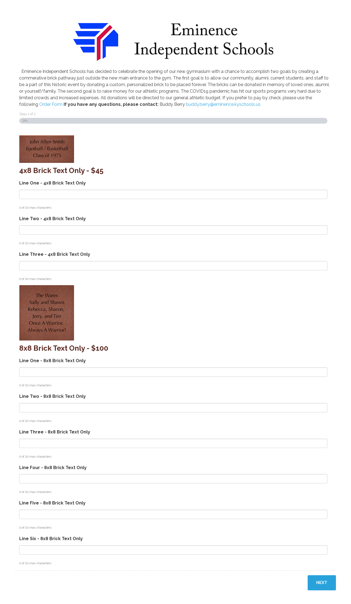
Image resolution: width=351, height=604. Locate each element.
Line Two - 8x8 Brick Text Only (52, 396)
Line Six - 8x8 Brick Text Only (51, 538)
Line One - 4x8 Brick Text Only (52, 183)
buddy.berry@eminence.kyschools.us (223, 104)
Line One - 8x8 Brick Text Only (52, 360)
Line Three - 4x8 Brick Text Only (54, 254)
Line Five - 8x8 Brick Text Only (52, 503)
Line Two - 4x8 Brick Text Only (52, 218)
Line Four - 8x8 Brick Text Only (53, 467)
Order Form (51, 104)
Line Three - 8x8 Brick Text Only (54, 432)
